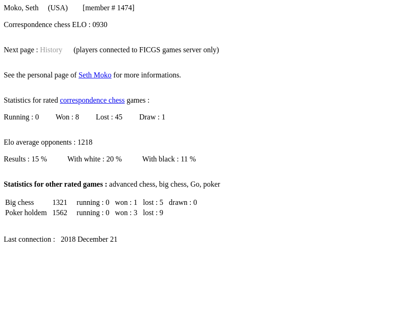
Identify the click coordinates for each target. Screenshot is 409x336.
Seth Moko (94, 75)
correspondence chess (92, 100)
